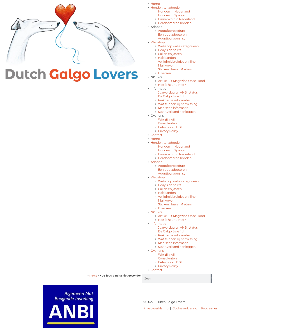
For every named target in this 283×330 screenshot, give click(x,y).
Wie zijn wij (166, 119)
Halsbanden (167, 58)
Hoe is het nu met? (172, 85)
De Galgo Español (171, 96)
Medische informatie (173, 108)
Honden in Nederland (174, 11)
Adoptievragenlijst (171, 38)
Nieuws (156, 77)
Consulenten (167, 123)
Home (155, 4)
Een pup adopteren (172, 34)
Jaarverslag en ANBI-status (178, 92)
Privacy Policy (168, 131)
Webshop (158, 42)
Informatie (158, 88)
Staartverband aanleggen (177, 112)
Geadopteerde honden (175, 23)
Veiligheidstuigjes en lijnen (178, 61)
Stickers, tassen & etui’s (175, 69)
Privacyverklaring (156, 308)
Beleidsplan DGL (170, 127)
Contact (156, 135)
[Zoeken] (211, 278)
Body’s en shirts (169, 50)
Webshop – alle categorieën (178, 46)
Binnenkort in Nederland (176, 19)
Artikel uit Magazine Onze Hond (181, 81)
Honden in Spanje (171, 15)
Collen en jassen (170, 54)
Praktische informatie (174, 100)
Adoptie (157, 27)
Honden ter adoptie (165, 7)
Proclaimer (209, 308)
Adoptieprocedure (171, 31)
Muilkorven (166, 65)
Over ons (157, 115)
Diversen (164, 73)
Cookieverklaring (184, 308)
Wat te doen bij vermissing (177, 104)
